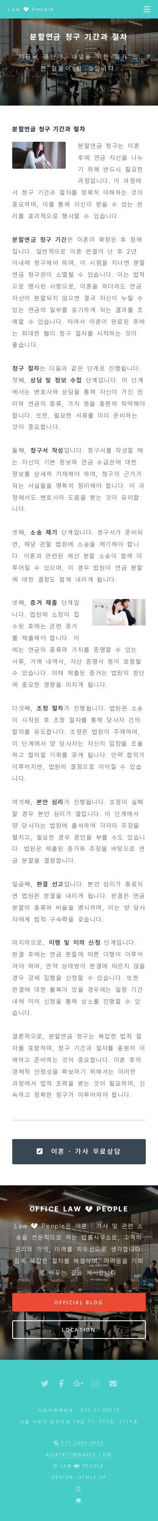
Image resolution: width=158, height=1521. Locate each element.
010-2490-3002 (79, 1443)
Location (79, 1329)
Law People (31, 9)
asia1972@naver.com (79, 1454)
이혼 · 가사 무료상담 (79, 1151)
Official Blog (78, 1302)
